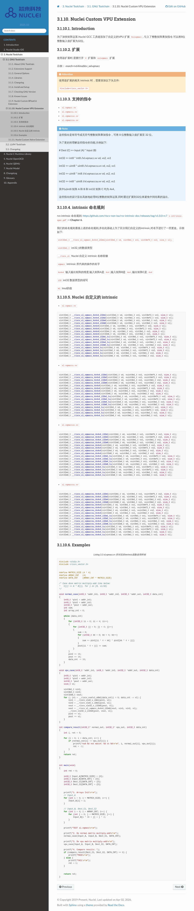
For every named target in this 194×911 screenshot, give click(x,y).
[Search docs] (24, 30)
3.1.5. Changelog (16, 83)
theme (89, 905)
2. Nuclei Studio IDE (14, 50)
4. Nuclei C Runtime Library (17, 154)
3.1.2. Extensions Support (20, 69)
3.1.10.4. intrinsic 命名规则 (22, 126)
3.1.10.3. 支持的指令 (20, 122)
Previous (65, 887)
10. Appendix (10, 183)
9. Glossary (9, 178)
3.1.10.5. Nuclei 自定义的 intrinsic (25, 131)
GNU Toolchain (98, 6)
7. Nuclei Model (11, 168)
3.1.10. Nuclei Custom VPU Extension (25, 108)
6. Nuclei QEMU (12, 164)
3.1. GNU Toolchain (14, 59)
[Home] (58, 6)
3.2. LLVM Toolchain (16, 144)
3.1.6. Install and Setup (18, 87)
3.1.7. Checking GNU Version (22, 92)
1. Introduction (11, 45)
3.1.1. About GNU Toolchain (21, 64)
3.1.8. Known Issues (17, 96)
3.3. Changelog (13, 149)
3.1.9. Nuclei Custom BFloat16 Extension (22, 102)
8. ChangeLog (10, 173)
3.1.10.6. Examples (19, 135)
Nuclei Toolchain (73, 6)
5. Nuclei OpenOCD (14, 159)
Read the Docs (116, 905)
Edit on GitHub (177, 6)
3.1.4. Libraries (15, 78)
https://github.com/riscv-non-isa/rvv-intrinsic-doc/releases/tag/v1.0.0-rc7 (125, 216)
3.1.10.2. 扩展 (17, 118)
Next (179, 887)
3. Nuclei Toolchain (12, 54)
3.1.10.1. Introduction (20, 113)
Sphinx (73, 905)
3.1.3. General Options (18, 73)
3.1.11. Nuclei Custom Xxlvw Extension (26, 140)
